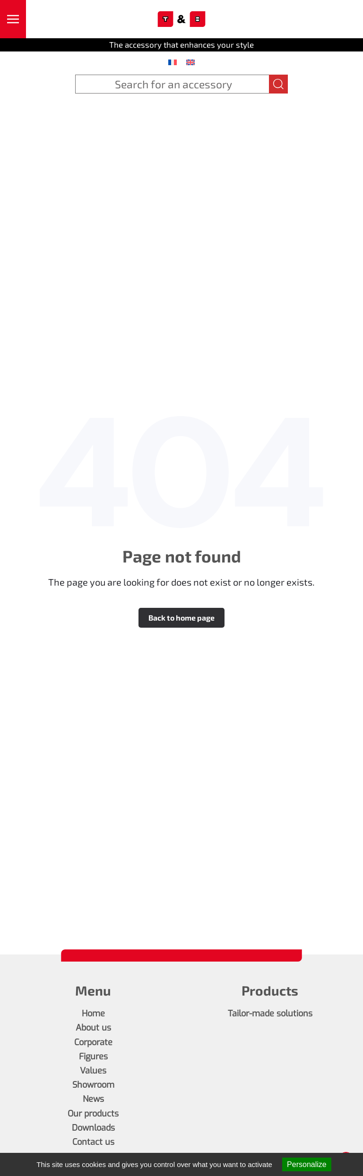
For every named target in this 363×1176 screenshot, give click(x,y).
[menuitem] (173, 61)
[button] (13, 19)
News (93, 1099)
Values (93, 1070)
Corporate (93, 1042)
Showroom (93, 1085)
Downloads (93, 1127)
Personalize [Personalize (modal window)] (307, 1164)
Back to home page (181, 617)
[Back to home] (182, 19)
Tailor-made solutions (270, 1013)
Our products (93, 1113)
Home (93, 1013)
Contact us (93, 1142)
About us (93, 1027)
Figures (93, 1056)
